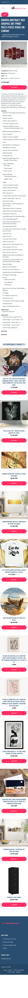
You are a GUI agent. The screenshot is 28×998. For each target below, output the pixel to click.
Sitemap (18, 972)
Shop (4, 14)
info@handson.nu (5, 2)
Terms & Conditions (18, 970)
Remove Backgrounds (10, 945)
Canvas (15, 71)
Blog (5, 948)
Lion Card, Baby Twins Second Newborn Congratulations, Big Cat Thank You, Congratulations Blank (14, 801)
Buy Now (14, 87)
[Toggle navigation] (3, 8)
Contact (10, 970)
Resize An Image (8, 942)
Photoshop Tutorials (10, 939)
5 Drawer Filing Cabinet (14, 897)
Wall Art (10, 71)
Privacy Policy (11, 972)
